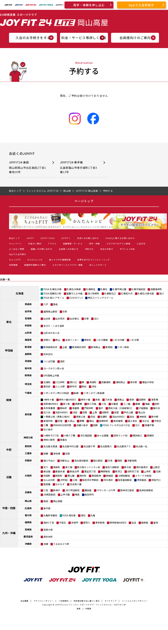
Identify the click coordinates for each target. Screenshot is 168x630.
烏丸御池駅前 (81, 460)
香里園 (46, 484)
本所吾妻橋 (49, 408)
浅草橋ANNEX (50, 403)
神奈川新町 (49, 439)
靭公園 (71, 475)
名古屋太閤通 (50, 446)
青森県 (28, 304)
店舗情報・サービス (73, 243)
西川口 (73, 382)
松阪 (67, 453)
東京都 (28, 414)
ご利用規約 (64, 600)
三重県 (28, 453)
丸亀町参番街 (50, 515)
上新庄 (156, 467)
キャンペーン (15, 243)
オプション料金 (127, 249)
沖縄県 (28, 543)
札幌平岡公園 (119, 289)
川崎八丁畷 (69, 435)
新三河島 (91, 403)
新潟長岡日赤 (50, 347)
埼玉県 (28, 384)
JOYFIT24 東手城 (79, 167)
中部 (8, 450)
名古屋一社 (141, 446)
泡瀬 (45, 544)
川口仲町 (60, 382)
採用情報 (13, 264)
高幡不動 (149, 425)
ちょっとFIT (15, 259)
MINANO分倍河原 (62, 425)
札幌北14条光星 (146, 293)
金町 (157, 403)
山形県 (28, 332)
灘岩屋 (88, 490)
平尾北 (62, 522)
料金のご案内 (34, 243)
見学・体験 (94, 243)
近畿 (8, 477)
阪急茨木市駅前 (90, 480)
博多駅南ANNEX (118, 522)
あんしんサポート (98, 264)
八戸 (45, 304)
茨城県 (28, 361)
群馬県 (28, 375)
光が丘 (145, 421)
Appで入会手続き (141, 5)
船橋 (76, 393)
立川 (137, 425)
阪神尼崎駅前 (146, 490)
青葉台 (63, 439)
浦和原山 (120, 382)
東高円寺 (48, 421)
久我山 (71, 421)
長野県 (28, 354)
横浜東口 (137, 435)
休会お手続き (106, 249)
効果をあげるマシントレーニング (93, 259)
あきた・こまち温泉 (53, 325)
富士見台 (132, 421)
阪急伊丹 (89, 494)
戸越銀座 (143, 408)
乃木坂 (108, 399)
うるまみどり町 (61, 544)
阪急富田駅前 (125, 480)
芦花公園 (128, 412)
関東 (8, 400)
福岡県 (28, 522)
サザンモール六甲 (106, 490)
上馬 (94, 412)
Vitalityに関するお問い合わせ (120, 238)
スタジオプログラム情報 (118, 243)
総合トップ (14, 238)
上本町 (147, 471)
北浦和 (46, 382)
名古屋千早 (89, 446)
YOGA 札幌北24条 (52, 289)
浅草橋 (154, 399)
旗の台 (156, 408)
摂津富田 (141, 480)
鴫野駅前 (105, 471)
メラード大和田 (143, 475)
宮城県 (28, 318)
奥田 (45, 501)
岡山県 (28, 501)
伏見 (110, 460)
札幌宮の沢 (127, 293)
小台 (104, 403)
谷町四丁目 (133, 471)
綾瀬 (137, 403)
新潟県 (28, 347)
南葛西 (75, 408)
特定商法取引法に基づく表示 (87, 600)
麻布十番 (85, 399)
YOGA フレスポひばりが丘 (116, 425)
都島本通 (60, 471)
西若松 (87, 339)
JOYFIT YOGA (47, 238)
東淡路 (46, 471)
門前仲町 (88, 408)
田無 (95, 425)
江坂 (75, 480)
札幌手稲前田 (138, 289)
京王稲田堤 (86, 435)
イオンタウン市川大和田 (56, 393)
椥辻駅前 (98, 460)
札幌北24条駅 (74, 289)
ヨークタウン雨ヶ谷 (53, 368)
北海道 (19, 293)
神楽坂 (142, 416)
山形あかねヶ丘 (51, 332)
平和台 (157, 421)
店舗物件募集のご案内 (35, 264)
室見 (155, 522)
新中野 (154, 416)
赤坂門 (74, 522)
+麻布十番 (48, 399)
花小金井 (48, 429)
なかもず (60, 484)
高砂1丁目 (48, 522)
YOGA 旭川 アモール (53, 297)
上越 (64, 347)
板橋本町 (103, 421)
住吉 (134, 522)
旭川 (161, 293)
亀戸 (101, 408)
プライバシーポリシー (43, 600)
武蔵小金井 (82, 425)
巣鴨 (82, 421)
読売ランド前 (120, 435)
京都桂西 (131, 460)
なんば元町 (49, 480)
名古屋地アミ (124, 446)
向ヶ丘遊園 (102, 435)
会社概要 (25, 600)
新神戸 (56, 490)
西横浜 (150, 435)
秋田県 (28, 325)
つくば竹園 (49, 361)
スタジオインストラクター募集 (67, 264)
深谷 (94, 386)
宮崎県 (28, 529)
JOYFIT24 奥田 (28, 167)
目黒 (85, 412)
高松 (83, 515)
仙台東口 (74, 318)
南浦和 (92, 382)
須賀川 (46, 339)
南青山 (120, 399)
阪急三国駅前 (112, 467)
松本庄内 (48, 354)
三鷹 (45, 425)
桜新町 (105, 412)
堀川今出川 (49, 460)
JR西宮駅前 (49, 494)
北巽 (158, 471)
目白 (132, 416)
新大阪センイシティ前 (88, 467)
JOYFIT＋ (66, 238)
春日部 (46, 386)
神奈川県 (28, 437)
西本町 (83, 475)
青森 (55, 304)
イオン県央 (123, 347)
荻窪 (60, 421)
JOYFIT (30, 238)
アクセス (52, 243)
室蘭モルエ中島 (74, 293)
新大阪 (127, 467)
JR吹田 (63, 480)
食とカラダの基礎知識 (60, 259)
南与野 (133, 382)
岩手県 (28, 311)
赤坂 (97, 399)
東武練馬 (118, 421)
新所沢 (73, 386)
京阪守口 (155, 480)
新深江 (118, 471)
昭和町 (58, 475)
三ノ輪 (126, 403)
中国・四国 (8, 508)
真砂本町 (48, 536)
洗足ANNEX (61, 412)
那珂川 (86, 522)
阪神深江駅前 (127, 490)
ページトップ (83, 201)
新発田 (108, 347)
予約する (89, 249)
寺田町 (46, 475)
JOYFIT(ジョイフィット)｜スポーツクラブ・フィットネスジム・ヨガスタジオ (90, 604)
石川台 (46, 412)
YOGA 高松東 (69, 515)
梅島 (147, 403)
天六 (45, 467)
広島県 (28, 508)
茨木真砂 (108, 480)
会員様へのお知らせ (68, 249)
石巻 (86, 318)
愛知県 (28, 446)
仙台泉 (46, 318)
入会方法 (141, 243)
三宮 (45, 490)
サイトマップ (111, 600)
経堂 (116, 412)
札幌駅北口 (110, 293)
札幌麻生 (90, 289)
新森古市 (74, 471)
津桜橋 (56, 453)
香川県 (28, 515)
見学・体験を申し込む (89, 5)
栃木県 (28, 368)
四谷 (93, 416)
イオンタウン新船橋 (94, 393)
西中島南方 (142, 467)
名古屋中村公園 (70, 446)
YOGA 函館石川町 (52, 293)
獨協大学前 (148, 382)
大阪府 (28, 475)
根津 (131, 399)
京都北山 (64, 460)
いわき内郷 (118, 339)
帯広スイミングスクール (100, 297)
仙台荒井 (60, 318)
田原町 (142, 399)
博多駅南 (100, 522)
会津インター (72, 339)
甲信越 (9, 350)
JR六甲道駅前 (72, 490)
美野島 (144, 522)
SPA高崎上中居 (51, 375)
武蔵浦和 (106, 382)
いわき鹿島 (102, 339)
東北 (8, 322)
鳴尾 (77, 494)
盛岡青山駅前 (50, 311)
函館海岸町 (156, 289)
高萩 (62, 361)
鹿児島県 (28, 536)
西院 (119, 460)
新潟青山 (95, 347)
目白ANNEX (118, 416)
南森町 (56, 467)
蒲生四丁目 (90, 471)
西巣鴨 (78, 403)
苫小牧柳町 (93, 293)
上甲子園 (65, 494)
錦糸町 (63, 408)
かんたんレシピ (34, 259)
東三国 (68, 467)
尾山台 (141, 412)
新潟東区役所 (79, 347)
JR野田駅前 (124, 475)
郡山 (57, 339)
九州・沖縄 (8, 533)
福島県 (28, 339)
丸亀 (93, 515)
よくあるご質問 (16, 249)
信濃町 (103, 416)
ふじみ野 (60, 386)
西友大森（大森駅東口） (121, 408)
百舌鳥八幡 (75, 484)
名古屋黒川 (106, 446)
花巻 (64, 311)
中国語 (88, 608)
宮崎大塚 (48, 529)
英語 (79, 608)
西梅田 (109, 475)
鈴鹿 (45, 453)
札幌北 (103, 289)
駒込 (91, 421)
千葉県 (28, 392)
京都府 (28, 460)
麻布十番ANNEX (67, 399)
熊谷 (84, 386)
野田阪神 (96, 475)
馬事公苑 (80, 416)
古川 (96, 318)
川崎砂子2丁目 (51, 435)
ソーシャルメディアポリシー (135, 600)
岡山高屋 (57, 501)
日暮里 (114, 403)
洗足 (75, 412)
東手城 (46, 508)
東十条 (66, 403)
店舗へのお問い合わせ (41, 249)
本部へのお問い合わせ (88, 238)
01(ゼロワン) (76, 297)
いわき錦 (134, 339)
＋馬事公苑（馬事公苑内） (57, 416)
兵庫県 (28, 492)
